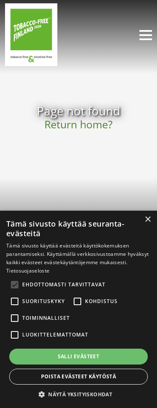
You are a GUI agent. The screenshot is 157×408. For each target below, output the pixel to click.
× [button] (147, 220)
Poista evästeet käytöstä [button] (78, 376)
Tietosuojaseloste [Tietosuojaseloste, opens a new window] (27, 270)
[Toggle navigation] (142, 35)
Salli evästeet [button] (79, 356)
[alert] (78, 309)
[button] (78, 394)
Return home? (78, 124)
